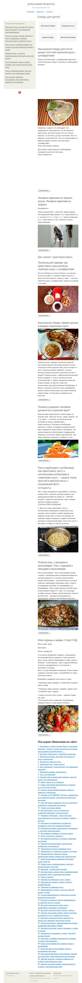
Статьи (49, 11)
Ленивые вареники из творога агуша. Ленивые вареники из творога (55, 201)
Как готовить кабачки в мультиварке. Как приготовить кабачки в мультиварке (17, 79)
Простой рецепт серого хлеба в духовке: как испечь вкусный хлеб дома (18, 64)
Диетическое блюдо (68, 37)
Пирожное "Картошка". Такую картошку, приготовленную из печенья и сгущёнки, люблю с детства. (57, 818)
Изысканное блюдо (48, 26)
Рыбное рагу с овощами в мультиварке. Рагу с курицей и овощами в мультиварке (55, 565)
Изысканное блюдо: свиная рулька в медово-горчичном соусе (58, 324)
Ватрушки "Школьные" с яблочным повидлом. (58, 754)
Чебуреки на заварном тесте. (52, 887)
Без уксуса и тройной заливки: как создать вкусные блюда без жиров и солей (19, 47)
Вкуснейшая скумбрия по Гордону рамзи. (57, 833)
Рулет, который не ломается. (52, 836)
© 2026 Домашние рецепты (12, 973)
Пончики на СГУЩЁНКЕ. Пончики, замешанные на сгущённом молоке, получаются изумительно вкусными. (58, 797)
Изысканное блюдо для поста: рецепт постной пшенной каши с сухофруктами (56, 52)
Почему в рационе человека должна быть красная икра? (54, 408)
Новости (40, 11)
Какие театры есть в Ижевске (52, 782)
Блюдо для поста (68, 26)
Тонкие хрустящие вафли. (51, 808)
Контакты (31, 973)
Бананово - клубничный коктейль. (54, 869)
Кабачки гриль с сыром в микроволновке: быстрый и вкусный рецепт (19, 56)
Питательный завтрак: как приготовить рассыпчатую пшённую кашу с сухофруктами (56, 266)
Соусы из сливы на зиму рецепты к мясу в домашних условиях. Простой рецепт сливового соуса (19, 38)
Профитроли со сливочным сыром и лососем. (59, 851)
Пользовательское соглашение (42, 973)
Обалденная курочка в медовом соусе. (56, 849)
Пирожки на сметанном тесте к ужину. (56, 880)
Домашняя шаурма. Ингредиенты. (53, 772)
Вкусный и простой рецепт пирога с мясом (57, 910)
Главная (30, 11)
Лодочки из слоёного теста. (50, 762)
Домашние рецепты (41, 4)
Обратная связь (57, 973)
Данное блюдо (47, 37)
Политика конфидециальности (37, 975)
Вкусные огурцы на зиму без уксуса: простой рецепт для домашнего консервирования (19, 29)
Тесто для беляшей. (48, 775)
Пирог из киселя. (47, 877)
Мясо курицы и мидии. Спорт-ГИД (57, 640)
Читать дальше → (44, 190)
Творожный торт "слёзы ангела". (52, 764)
